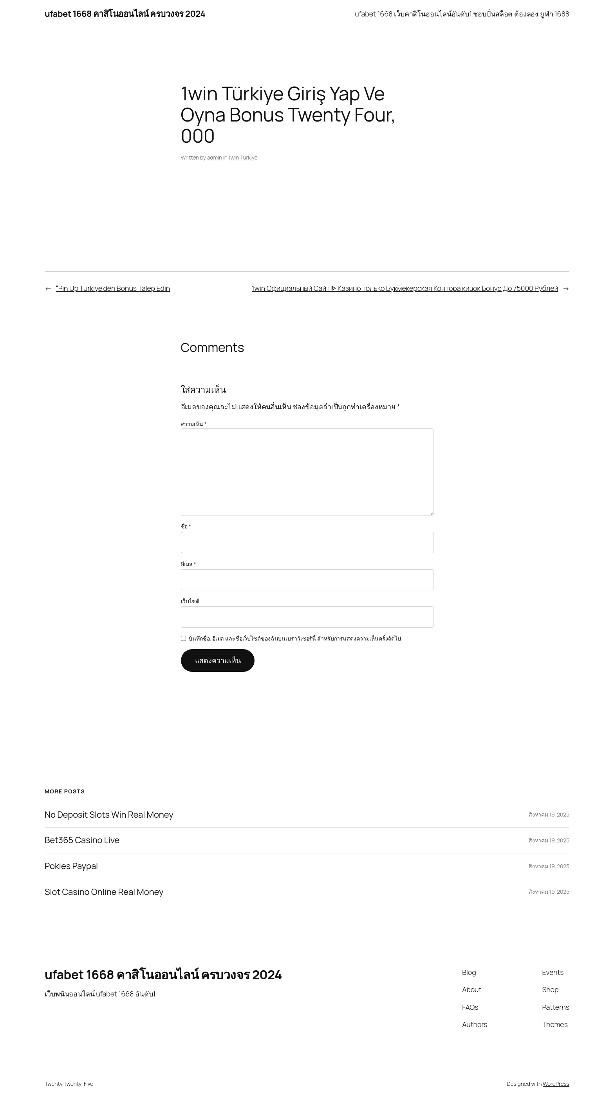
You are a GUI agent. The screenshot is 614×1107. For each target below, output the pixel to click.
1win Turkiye (243, 157)
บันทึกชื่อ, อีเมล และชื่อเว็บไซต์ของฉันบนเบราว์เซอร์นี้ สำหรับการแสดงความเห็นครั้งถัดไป (295, 638)
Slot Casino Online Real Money (104, 892)
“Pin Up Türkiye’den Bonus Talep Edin (113, 288)
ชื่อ (186, 526)
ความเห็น (194, 424)
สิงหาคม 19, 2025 (549, 814)
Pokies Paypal (71, 866)
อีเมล (188, 564)
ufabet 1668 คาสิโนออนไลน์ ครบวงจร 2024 (125, 14)
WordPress (556, 1083)
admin (214, 157)
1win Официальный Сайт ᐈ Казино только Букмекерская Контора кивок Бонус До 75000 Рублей (405, 288)
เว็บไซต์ (190, 601)
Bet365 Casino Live (82, 840)
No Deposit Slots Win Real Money (109, 815)
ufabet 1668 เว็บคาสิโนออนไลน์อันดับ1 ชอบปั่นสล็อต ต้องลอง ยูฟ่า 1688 (462, 13)
